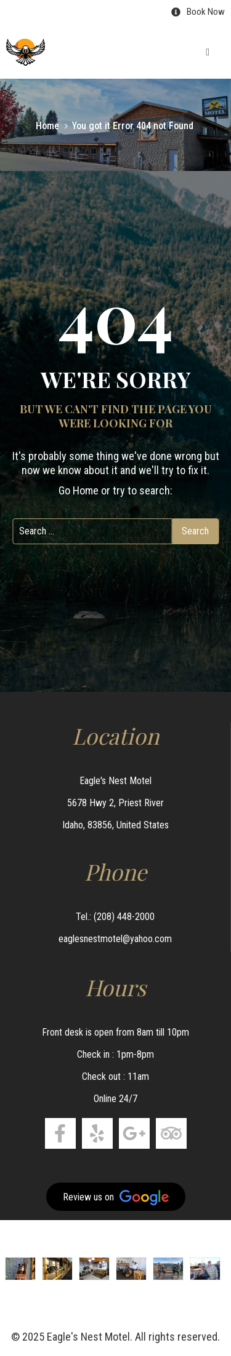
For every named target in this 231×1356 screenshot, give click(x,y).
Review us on (116, 1197)
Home (47, 126)
